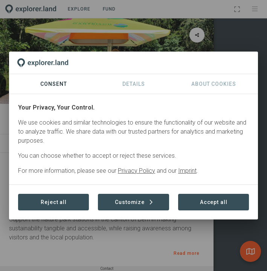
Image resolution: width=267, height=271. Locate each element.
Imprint (187, 170)
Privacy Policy (136, 170)
